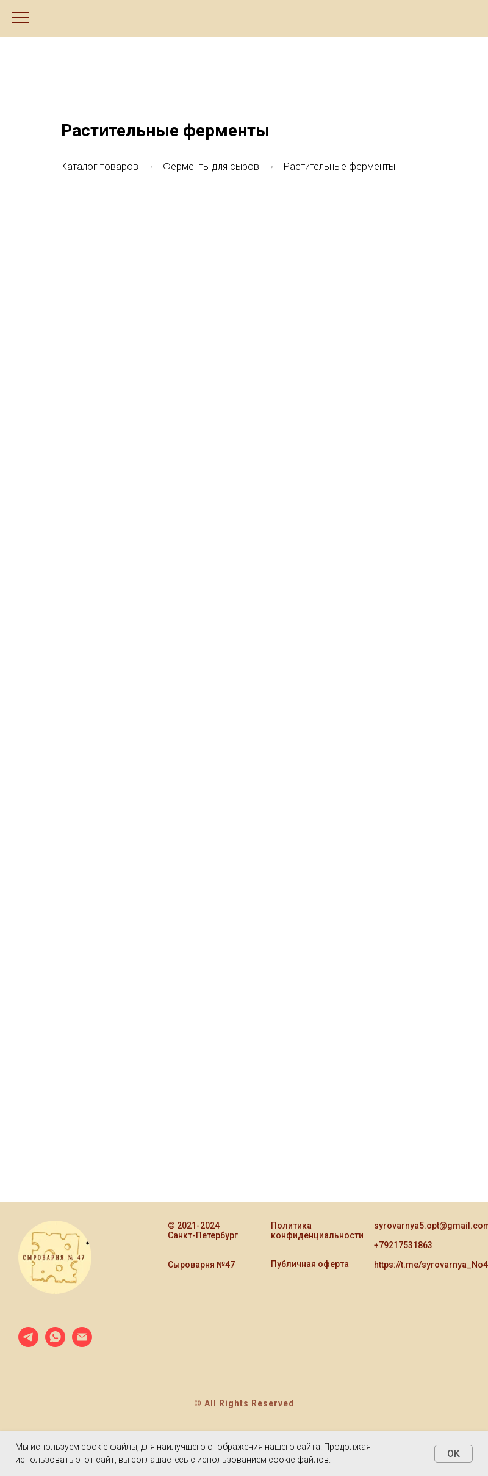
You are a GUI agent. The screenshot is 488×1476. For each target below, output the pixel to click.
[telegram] (28, 1344)
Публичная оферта (310, 1264)
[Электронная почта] (82, 1344)
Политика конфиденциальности (317, 1230)
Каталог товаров (99, 166)
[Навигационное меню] (20, 18)
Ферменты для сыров (211, 166)
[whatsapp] (55, 1344)
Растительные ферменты (339, 166)
